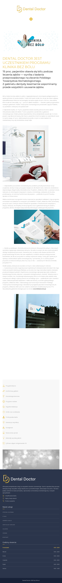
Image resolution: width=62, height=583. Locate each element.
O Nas (4, 516)
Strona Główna (8, 512)
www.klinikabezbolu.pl (39, 289)
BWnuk (38, 580)
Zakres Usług (7, 520)
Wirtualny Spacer (9, 524)
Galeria (5, 529)
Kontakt (31, 462)
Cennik (5, 533)
